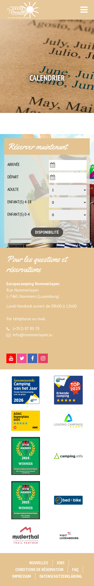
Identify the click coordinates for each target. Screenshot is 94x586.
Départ (13, 177)
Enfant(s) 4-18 (19, 202)
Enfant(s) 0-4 (18, 214)
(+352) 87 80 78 (26, 328)
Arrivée (13, 164)
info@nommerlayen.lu (32, 334)
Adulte (13, 189)
